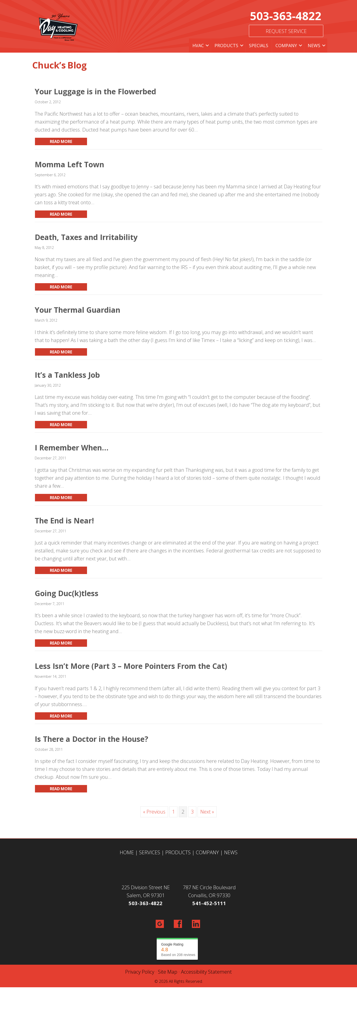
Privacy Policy (139, 971)
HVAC (198, 45)
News (314, 45)
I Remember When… (71, 448)
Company (286, 45)
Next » (207, 811)
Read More (68, 141)
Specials (258, 45)
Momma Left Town (69, 164)
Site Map (167, 971)
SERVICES (149, 852)
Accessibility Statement (206, 971)
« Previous (154, 811)
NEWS (231, 852)
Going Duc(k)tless (66, 593)
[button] (207, 45)
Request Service (286, 31)
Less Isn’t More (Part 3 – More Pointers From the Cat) (131, 666)
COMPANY (207, 852)
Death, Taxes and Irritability (86, 237)
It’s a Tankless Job (67, 375)
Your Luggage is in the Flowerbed (95, 91)
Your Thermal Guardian (77, 310)
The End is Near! (64, 520)
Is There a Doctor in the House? (91, 739)
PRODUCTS (178, 852)
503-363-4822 (285, 15)
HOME (127, 852)
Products (226, 45)
